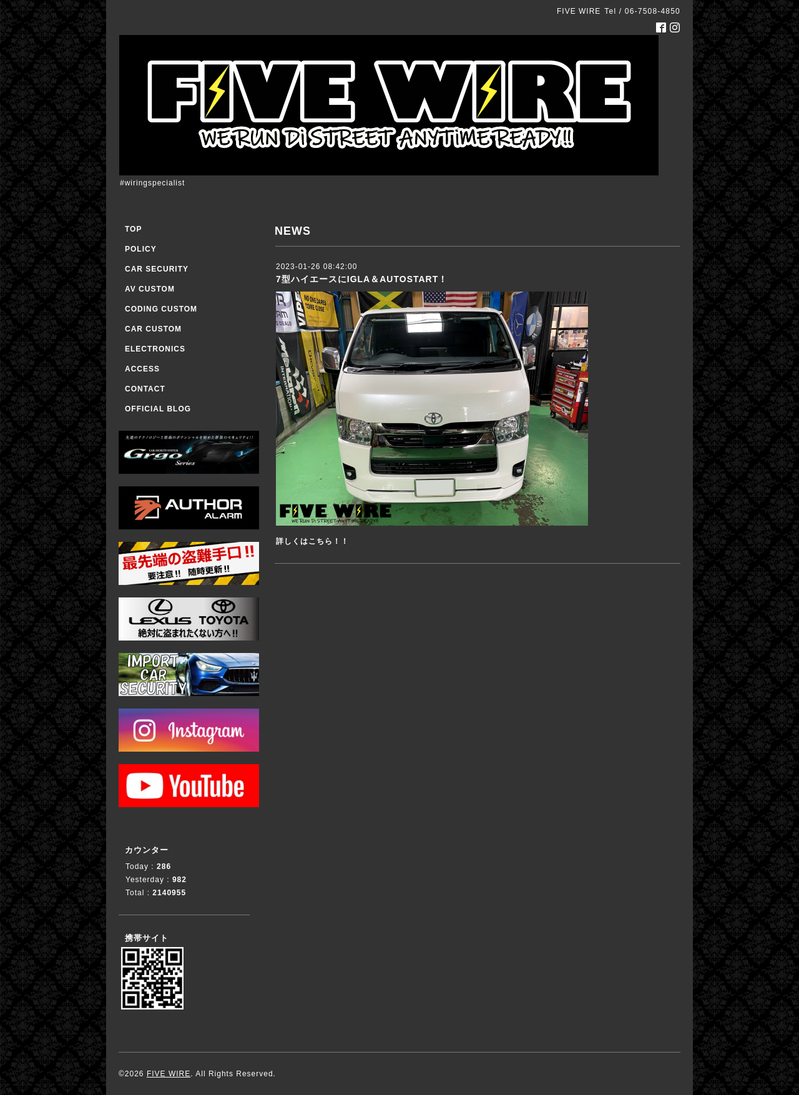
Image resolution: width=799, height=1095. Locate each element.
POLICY (141, 249)
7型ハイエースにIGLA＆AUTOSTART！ (362, 279)
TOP (133, 229)
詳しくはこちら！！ (312, 541)
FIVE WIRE (168, 1073)
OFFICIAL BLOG (158, 409)
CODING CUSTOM (161, 309)
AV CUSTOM (150, 289)
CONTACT (145, 389)
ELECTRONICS (155, 349)
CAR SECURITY (157, 269)
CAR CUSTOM (153, 329)
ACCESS (142, 369)
